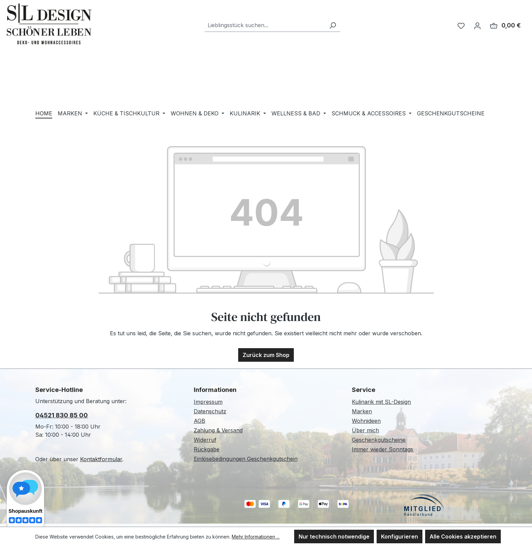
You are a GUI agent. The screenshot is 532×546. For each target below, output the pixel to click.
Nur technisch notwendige (334, 536)
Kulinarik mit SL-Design (381, 401)
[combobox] (265, 25)
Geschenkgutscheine (378, 439)
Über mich (365, 430)
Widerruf (205, 439)
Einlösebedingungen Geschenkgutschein (246, 458)
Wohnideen (366, 420)
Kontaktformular (101, 459)
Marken (362, 411)
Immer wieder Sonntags (382, 449)
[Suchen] (332, 25)
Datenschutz (210, 411)
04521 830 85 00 (61, 415)
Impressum (208, 401)
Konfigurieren (399, 536)
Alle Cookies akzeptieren (463, 536)
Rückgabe (207, 449)
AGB (199, 420)
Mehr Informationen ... (256, 537)
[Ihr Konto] (477, 25)
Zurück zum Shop (266, 355)
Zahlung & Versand (218, 430)
